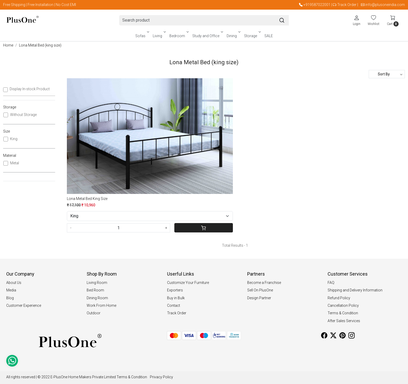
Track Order (346, 5)
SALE (268, 36)
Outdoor (93, 313)
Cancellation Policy (343, 305)
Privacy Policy (161, 377)
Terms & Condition (343, 313)
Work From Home (101, 305)
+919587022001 (316, 5)
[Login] (357, 20)
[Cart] (203, 227)
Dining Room (97, 298)
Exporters (175, 290)
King (13, 139)
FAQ (331, 283)
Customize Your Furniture (188, 283)
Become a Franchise (264, 283)
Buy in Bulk (176, 298)
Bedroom (178, 36)
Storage (252, 36)
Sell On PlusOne (260, 290)
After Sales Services (344, 321)
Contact (173, 305)
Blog (10, 298)
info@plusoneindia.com (385, 5)
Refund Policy (339, 298)
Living (159, 36)
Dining (233, 36)
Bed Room (95, 290)
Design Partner (259, 298)
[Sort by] (387, 74)
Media (11, 290)
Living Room (97, 283)
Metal (14, 163)
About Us (13, 283)
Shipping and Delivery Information (355, 290)
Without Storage (23, 115)
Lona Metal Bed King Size (87, 199)
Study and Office (207, 36)
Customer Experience (23, 305)
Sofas (141, 36)
